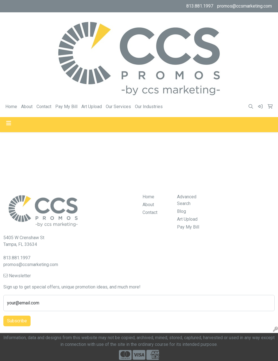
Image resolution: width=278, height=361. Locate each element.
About (27, 106)
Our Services (118, 106)
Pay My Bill (66, 106)
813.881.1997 (199, 6)
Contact (43, 106)
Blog (181, 211)
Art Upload (91, 106)
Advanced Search (186, 200)
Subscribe (17, 320)
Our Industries (149, 106)
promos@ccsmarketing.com (244, 6)
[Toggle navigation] (9, 123)
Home (11, 106)
